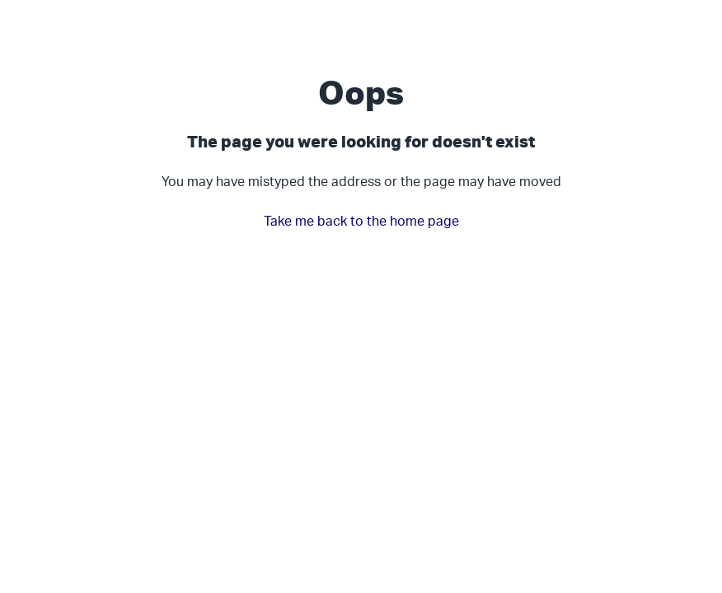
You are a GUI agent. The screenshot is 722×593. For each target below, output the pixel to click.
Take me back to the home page (361, 220)
